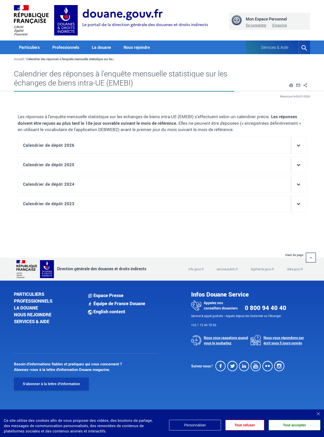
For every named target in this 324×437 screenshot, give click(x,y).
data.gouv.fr (295, 269)
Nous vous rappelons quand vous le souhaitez (226, 340)
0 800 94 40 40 (265, 308)
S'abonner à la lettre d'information (51, 384)
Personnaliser (194, 425)
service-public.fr (227, 269)
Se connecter (256, 25)
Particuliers (29, 294)
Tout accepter (294, 425)
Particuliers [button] (29, 47)
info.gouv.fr (196, 269)
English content (106, 311)
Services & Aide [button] (274, 47)
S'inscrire (279, 25)
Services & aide (31, 321)
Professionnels (33, 301)
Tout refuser (244, 425)
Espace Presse (106, 295)
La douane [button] (101, 47)
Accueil (19, 59)
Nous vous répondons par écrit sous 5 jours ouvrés (284, 340)
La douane (26, 308)
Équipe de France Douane (116, 303)
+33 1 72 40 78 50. (204, 325)
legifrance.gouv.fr (262, 269)
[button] (291, 84)
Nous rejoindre (137, 47)
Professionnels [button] (65, 47)
